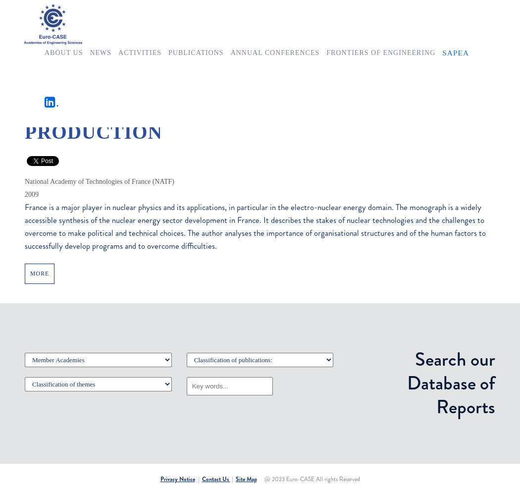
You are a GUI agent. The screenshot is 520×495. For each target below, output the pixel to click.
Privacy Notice (177, 479)
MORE (39, 273)
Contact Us (216, 479)
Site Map (246, 479)
